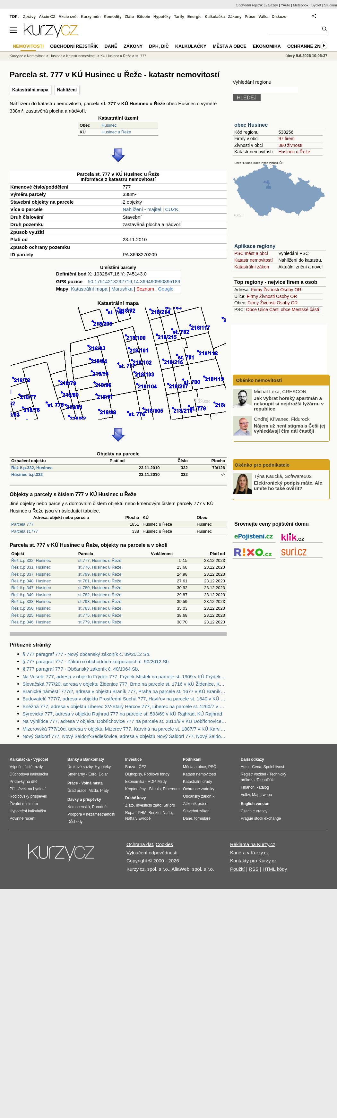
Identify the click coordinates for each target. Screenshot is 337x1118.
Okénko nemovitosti (258, 380)
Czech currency (254, 811)
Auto (245, 767)
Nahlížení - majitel (142, 209)
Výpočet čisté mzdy (26, 767)
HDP (151, 781)
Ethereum (171, 789)
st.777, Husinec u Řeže (99, 560)
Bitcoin (143, 16)
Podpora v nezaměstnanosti (91, 814)
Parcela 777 (22, 524)
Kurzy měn (90, 16)
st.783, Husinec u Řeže (99, 608)
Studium (330, 5)
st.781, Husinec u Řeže (99, 581)
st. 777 (140, 56)
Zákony (234, 16)
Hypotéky (162, 16)
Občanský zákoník (198, 796)
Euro (92, 774)
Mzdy (162, 781)
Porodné (99, 807)
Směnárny (76, 774)
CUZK (171, 209)
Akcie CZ (47, 16)
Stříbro (169, 805)
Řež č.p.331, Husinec (31, 567)
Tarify (179, 16)
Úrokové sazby (79, 767)
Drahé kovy (135, 798)
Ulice (263, 309)
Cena (256, 767)
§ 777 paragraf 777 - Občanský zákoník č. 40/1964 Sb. (80, 669)
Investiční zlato (148, 805)
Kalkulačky (190, 46)
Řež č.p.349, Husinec (31, 594)
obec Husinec (251, 125)
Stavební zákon (196, 811)
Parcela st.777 (24, 531)
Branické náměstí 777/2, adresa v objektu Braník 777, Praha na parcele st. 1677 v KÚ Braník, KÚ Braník (124, 691)
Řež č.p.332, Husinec (32, 467)
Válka (263, 16)
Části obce (279, 309)
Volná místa (91, 783)
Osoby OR (290, 289)
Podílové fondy (156, 774)
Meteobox (300, 5)
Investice (133, 759)
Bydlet (316, 5)
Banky (73, 759)
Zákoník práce (195, 803)
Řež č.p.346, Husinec (31, 622)
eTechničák (264, 780)
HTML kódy (275, 869)
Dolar (103, 774)
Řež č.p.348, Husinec (31, 581)
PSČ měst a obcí (251, 253)
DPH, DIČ (158, 46)
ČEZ (142, 767)
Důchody (74, 821)
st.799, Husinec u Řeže (99, 574)
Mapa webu (262, 794)
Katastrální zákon (251, 266)
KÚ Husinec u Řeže (115, 56)
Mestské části (305, 309)
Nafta (167, 812)
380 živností (290, 145)
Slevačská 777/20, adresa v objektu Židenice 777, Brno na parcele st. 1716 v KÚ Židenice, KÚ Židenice (124, 684)
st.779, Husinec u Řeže (99, 622)
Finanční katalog (255, 787)
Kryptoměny (135, 789)
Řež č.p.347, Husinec (31, 587)
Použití (237, 869)
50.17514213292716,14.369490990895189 (134, 281)
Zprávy (29, 16)
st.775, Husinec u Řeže (99, 615)
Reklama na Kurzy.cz (252, 844)
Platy (104, 790)
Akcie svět (68, 16)
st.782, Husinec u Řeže (99, 594)
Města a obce (229, 46)
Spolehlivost (274, 767)
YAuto (285, 5)
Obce (251, 309)
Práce (250, 16)
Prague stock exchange (261, 818)
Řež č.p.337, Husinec (31, 574)
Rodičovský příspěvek (28, 796)
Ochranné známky (310, 46)
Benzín (154, 812)
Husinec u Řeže (116, 132)
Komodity (112, 16)
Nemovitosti (36, 56)
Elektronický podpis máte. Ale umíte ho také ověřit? (288, 485)
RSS (254, 869)
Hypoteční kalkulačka (28, 811)
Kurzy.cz (16, 56)
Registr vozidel (253, 774)
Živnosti (271, 289)
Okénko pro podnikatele (262, 465)
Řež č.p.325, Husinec (31, 615)
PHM (142, 812)
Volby (245, 794)
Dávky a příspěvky (84, 799)
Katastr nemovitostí (253, 260)
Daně (111, 46)
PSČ (212, 767)
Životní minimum (24, 803)
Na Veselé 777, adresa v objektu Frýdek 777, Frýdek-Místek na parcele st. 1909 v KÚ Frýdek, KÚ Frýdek (124, 676)
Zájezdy (271, 5)
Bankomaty (93, 759)
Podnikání (192, 759)
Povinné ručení (22, 818)
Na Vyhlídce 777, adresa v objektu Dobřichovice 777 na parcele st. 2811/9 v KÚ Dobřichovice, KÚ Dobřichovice (124, 721)
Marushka (122, 289)
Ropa (129, 812)
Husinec (109, 125)
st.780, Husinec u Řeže (99, 587)
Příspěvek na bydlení (28, 789)
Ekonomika (267, 46)
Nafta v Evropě (138, 818)
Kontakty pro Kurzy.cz (253, 860)
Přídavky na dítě (24, 781)
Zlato (129, 16)
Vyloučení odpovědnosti (151, 852)
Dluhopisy (133, 774)
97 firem (286, 138)
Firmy (256, 289)
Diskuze (279, 16)
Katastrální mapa (30, 89)
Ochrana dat (139, 844)
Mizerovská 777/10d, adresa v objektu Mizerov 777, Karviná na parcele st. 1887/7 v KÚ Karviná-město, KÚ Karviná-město (124, 729)
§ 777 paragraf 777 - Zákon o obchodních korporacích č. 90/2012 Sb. (96, 661)
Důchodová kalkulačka (29, 774)
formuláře (202, 818)
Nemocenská (78, 807)
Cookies (164, 844)
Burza (130, 767)
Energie (194, 16)
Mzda (93, 790)
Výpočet (40, 759)
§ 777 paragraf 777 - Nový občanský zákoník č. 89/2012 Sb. (86, 654)
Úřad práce (76, 790)
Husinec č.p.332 (27, 474)
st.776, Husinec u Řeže (99, 567)
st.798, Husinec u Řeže (99, 601)
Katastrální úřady (197, 781)
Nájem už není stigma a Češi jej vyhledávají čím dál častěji (289, 428)
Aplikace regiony (254, 246)
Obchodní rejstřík (249, 5)
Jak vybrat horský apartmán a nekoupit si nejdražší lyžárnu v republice (289, 403)
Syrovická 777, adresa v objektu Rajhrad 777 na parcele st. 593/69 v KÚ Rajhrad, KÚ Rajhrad (122, 713)
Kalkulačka (215, 16)
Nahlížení (67, 89)
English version (255, 803)
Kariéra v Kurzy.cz (249, 852)
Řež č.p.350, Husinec (31, 608)
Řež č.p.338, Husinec (31, 601)
